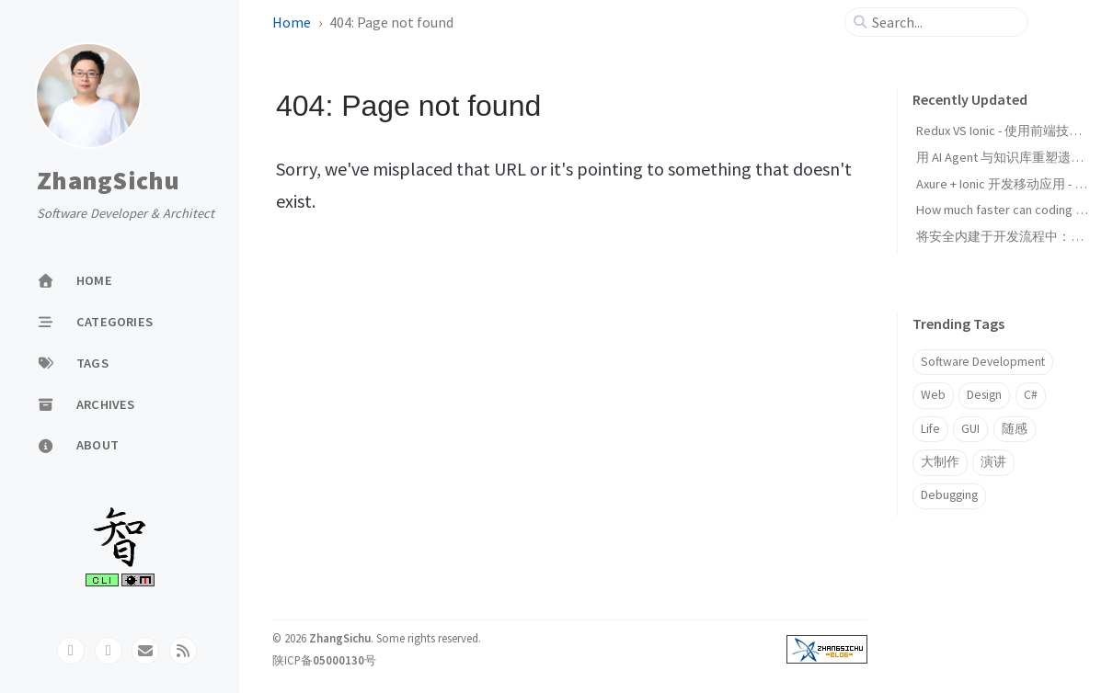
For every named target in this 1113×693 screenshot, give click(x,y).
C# (1031, 395)
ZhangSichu (108, 181)
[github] (71, 651)
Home (291, 22)
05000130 (338, 660)
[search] (943, 22)
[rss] (183, 651)
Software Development (983, 361)
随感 (1014, 429)
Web (933, 395)
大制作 (940, 462)
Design (984, 395)
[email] (145, 651)
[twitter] (108, 651)
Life (930, 429)
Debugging (949, 495)
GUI (970, 429)
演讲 (993, 462)
